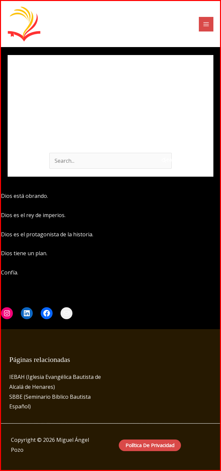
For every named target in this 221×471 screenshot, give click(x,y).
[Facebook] (159, 197)
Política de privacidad (149, 445)
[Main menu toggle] (206, 24)
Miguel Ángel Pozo (83, 24)
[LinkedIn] (179, 197)
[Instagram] (169, 197)
